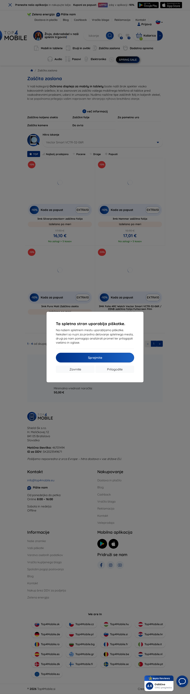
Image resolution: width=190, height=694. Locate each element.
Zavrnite (75, 369)
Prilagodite (115, 369)
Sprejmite (95, 358)
